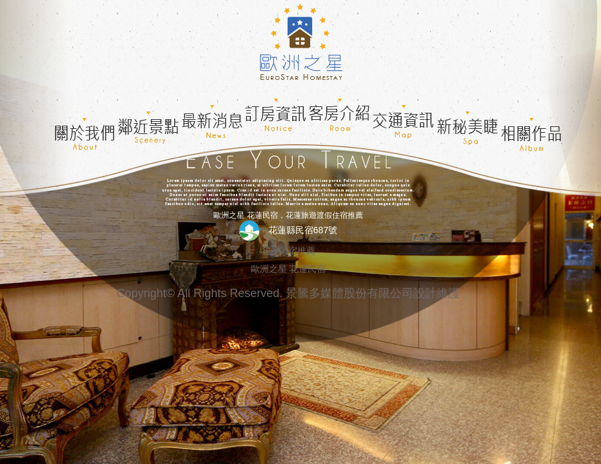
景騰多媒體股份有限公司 (349, 293)
